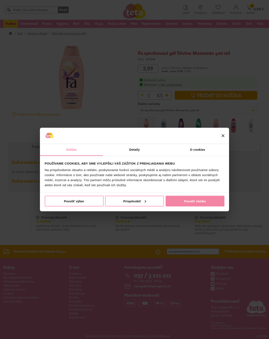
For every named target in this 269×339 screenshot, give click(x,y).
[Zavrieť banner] (223, 135)
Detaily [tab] (134, 149)
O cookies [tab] (197, 149)
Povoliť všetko (195, 201)
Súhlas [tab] (71, 149)
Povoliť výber (74, 201)
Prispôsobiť (134, 201)
